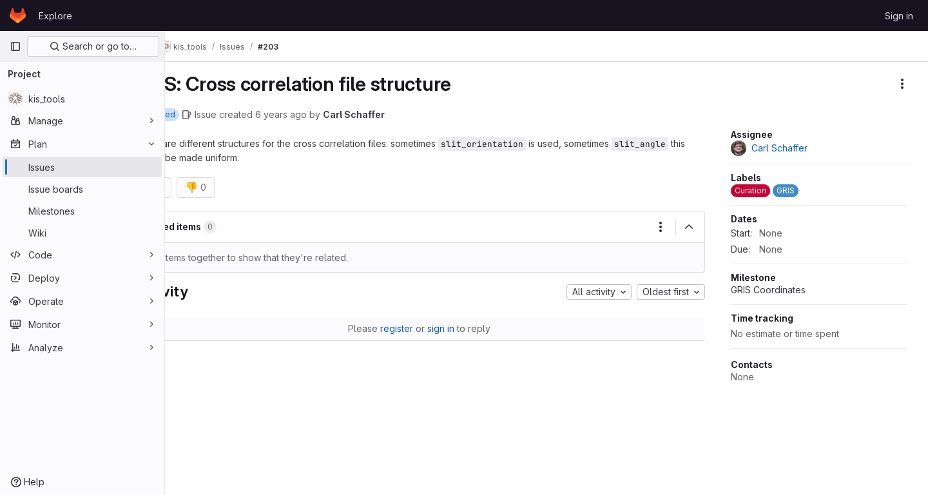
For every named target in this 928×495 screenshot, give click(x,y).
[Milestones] (82, 210)
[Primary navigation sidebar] (15, 46)
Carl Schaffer (401, 114)
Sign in (899, 15)
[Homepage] (17, 15)
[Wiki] (82, 232)
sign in (464, 329)
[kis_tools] (82, 98)
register (420, 329)
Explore (55, 15)
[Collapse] (689, 227)
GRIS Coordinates (768, 289)
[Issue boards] (82, 189)
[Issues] (82, 167)
